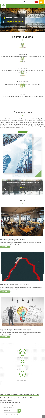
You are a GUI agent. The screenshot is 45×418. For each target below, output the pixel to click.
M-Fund (10, 405)
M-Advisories (22, 405)
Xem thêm (22, 131)
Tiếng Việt (34, 1)
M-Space (5, 405)
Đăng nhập (26, 1)
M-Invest (15, 405)
